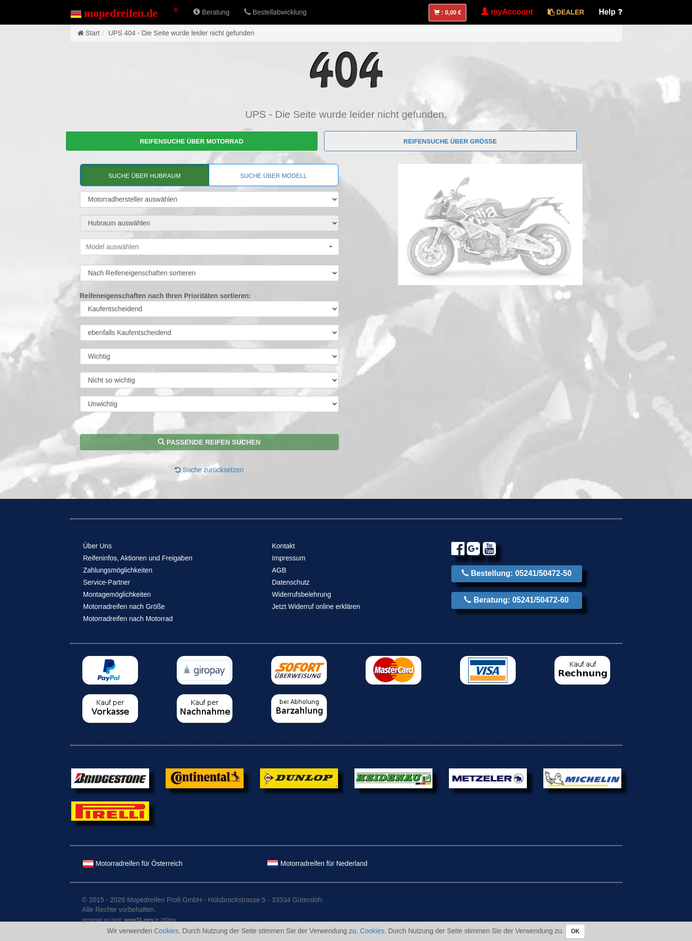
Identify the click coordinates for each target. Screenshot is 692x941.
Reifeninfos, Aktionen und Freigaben (138, 558)
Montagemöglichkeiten (117, 594)
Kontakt (283, 546)
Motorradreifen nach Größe (124, 606)
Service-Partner (106, 582)
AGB (279, 570)
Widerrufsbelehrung (301, 594)
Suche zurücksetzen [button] (209, 470)
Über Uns (97, 546)
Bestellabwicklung (275, 12)
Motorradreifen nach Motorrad (128, 618)
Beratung (211, 12)
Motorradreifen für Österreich (132, 863)
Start (92, 33)
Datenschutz (291, 582)
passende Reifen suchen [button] (209, 442)
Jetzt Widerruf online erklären (316, 606)
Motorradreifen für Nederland (317, 863)
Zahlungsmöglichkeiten (118, 570)
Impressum (289, 558)
